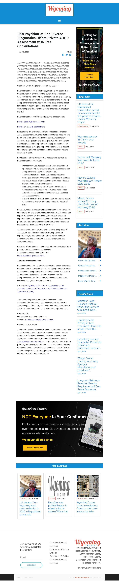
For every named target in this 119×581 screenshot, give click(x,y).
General (53, 553)
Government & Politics (59, 556)
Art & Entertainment (58, 542)
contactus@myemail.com (89, 568)
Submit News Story (89, 76)
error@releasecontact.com (29, 341)
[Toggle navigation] (59, 20)
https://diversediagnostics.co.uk (39, 319)
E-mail (23, 557)
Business (54, 546)
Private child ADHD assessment (31, 126)
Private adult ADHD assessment (31, 121)
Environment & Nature (59, 549)
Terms (18, 577)
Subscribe (31, 565)
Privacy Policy (28, 577)
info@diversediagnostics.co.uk (30, 255)
